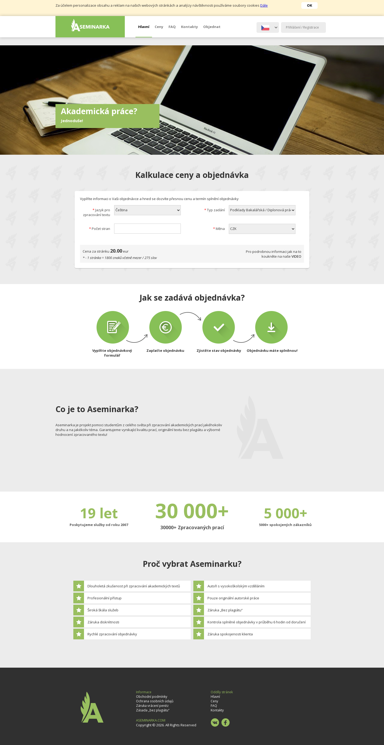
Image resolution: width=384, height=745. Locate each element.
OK (309, 5)
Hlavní (143, 26)
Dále (264, 5)
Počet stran (99, 228)
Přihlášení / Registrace (302, 27)
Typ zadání (214, 210)
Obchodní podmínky (151, 696)
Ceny (159, 26)
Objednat (212, 26)
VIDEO (296, 256)
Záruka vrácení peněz (152, 705)
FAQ (172, 26)
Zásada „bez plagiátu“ (152, 710)
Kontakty (189, 26)
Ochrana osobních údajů (154, 701)
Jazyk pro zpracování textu (96, 212)
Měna (219, 228)
